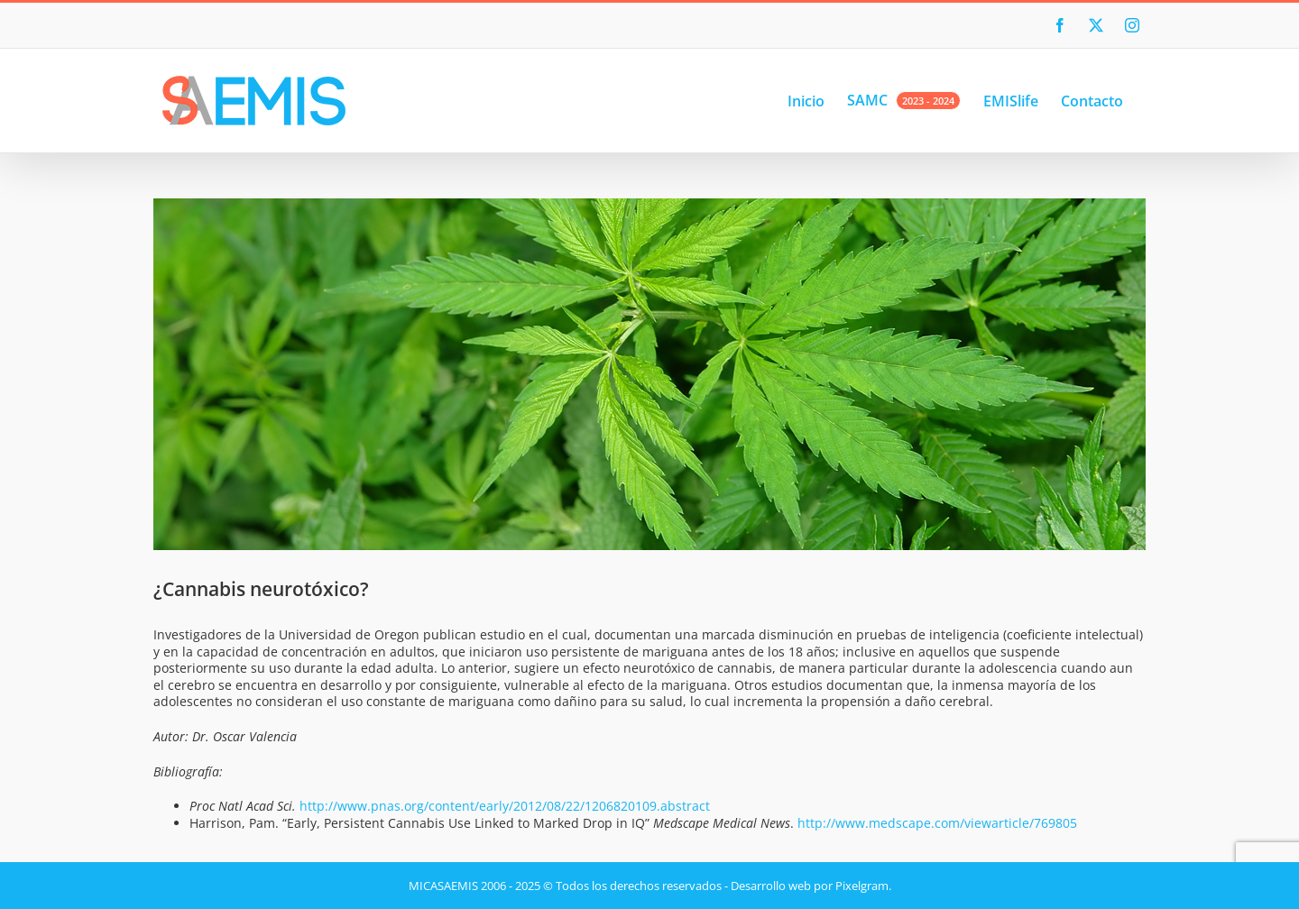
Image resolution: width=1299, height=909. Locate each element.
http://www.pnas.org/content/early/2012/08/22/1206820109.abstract (504, 805)
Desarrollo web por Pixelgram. (811, 885)
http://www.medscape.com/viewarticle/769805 (937, 822)
